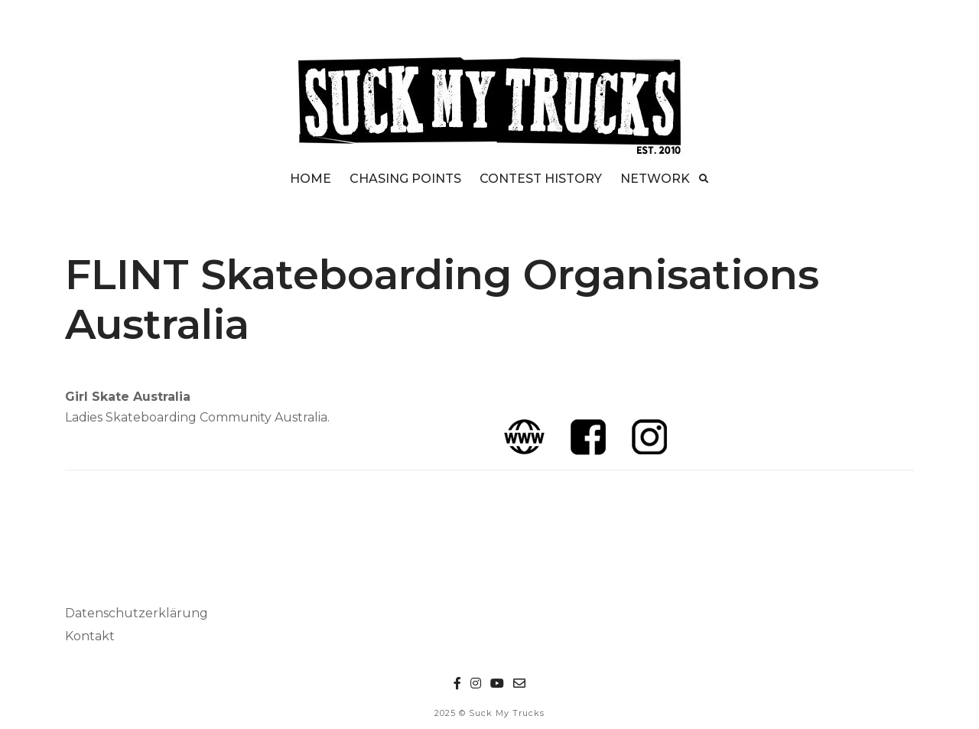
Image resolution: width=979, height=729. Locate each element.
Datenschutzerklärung (136, 613)
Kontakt (90, 636)
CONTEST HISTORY (541, 178)
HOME (310, 178)
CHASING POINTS (405, 178)
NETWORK (655, 178)
